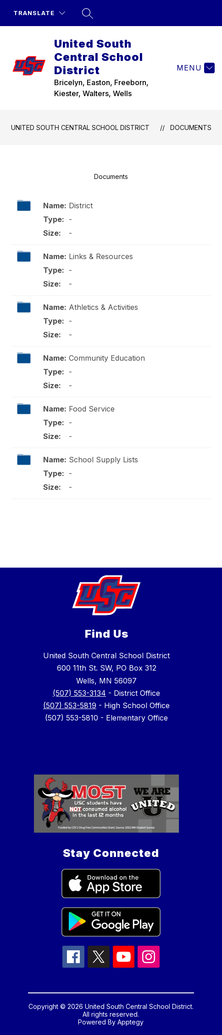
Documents (190, 127)
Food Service (92, 408)
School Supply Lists (103, 459)
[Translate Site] (39, 13)
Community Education (107, 358)
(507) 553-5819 (69, 705)
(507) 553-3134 (79, 693)
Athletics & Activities (103, 307)
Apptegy (130, 1022)
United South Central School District (80, 127)
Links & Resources (101, 256)
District (81, 205)
